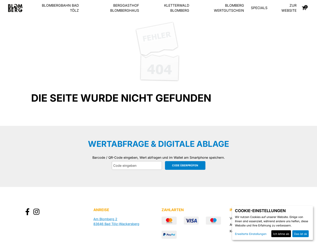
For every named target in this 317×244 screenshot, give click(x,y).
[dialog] (272, 223)
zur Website (289, 8)
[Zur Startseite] (15, 8)
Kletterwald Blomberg (176, 8)
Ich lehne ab (281, 234)
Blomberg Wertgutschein (229, 8)
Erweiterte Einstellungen (250, 234)
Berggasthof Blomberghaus (124, 8)
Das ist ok (300, 234)
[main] (158, 91)
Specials (259, 8)
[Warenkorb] (304, 8)
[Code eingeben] (137, 165)
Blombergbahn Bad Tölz (60, 8)
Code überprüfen (185, 165)
